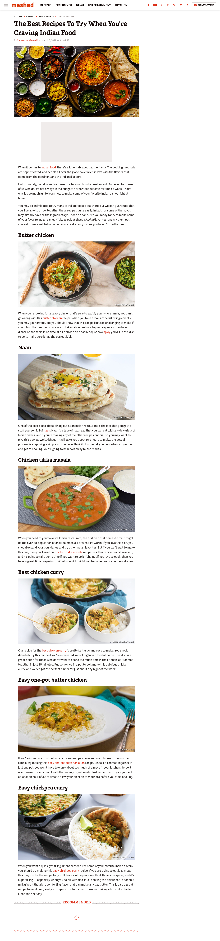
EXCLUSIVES (63, 5)
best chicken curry (53, 650)
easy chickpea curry (66, 870)
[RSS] (187, 6)
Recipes (18, 17)
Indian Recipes (66, 17)
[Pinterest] (174, 6)
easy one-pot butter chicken (66, 763)
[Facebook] (149, 6)
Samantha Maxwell (27, 40)
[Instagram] (168, 6)
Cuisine (30, 17)
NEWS (80, 5)
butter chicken (52, 318)
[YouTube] (155, 6)
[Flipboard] (181, 6)
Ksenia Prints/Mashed (124, 305)
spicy (107, 332)
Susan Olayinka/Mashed (123, 417)
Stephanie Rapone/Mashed (122, 529)
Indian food (48, 167)
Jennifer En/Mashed (125, 750)
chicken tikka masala (68, 552)
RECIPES (45, 5)
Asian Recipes (46, 17)
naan (47, 430)
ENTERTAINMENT (99, 5)
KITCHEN (121, 5)
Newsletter (203, 5)
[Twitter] (161, 6)
